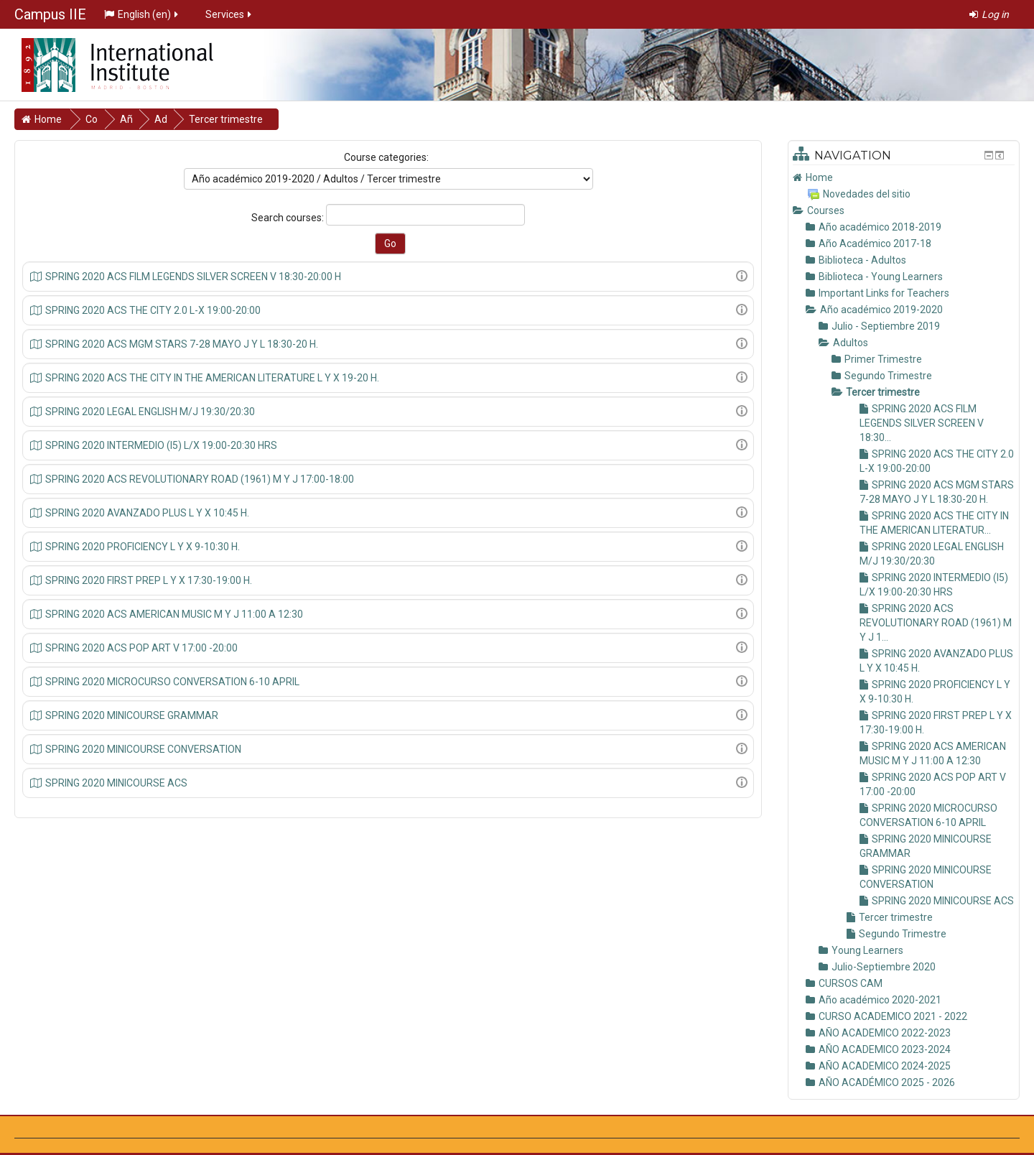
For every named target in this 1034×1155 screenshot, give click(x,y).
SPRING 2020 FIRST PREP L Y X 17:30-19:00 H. (148, 580)
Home (819, 177)
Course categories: (386, 157)
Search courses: (288, 217)
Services (229, 14)
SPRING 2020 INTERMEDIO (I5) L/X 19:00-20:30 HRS (161, 445)
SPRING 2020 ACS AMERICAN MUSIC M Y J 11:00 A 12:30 (174, 614)
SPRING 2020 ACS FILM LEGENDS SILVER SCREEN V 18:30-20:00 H (193, 276)
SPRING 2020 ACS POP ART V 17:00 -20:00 (141, 648)
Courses (825, 210)
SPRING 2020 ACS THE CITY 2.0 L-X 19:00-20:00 (153, 310)
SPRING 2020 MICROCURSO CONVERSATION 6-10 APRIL (172, 681)
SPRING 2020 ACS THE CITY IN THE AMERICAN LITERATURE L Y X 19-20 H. (212, 378)
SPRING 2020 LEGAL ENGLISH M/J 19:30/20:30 (150, 411)
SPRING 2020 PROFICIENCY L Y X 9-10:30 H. (142, 546)
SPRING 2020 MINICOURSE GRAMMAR (131, 715)
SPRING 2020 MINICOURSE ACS (116, 783)
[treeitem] (904, 177)
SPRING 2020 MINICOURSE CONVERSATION (143, 749)
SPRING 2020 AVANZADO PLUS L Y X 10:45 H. (147, 513)
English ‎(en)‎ (142, 14)
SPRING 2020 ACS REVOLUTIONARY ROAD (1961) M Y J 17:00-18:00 (199, 479)
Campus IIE (50, 14)
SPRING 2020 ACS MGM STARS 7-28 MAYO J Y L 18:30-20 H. (181, 344)
